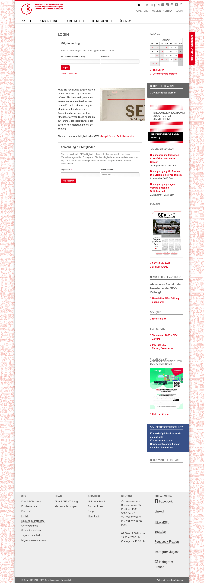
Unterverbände (29, 525)
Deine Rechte (75, 21)
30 (157, 64)
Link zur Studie (160, 414)
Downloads (94, 516)
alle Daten (158, 70)
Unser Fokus (49, 21)
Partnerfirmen (96, 506)
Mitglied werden (191, 48)
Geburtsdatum (107, 170)
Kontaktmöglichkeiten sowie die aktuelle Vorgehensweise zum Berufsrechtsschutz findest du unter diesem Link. (165, 440)
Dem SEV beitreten (31, 501)
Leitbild (25, 516)
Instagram (161, 521)
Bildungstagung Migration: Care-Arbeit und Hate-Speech (165, 158)
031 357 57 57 (133, 517)
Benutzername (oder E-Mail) (73, 57)
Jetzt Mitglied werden (164, 92)
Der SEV (25, 511)
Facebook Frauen (167, 541)
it (152, 5)
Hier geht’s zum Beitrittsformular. (117, 136)
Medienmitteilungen (66, 506)
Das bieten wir (29, 506)
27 (176, 60)
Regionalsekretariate (32, 521)
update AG (171, 580)
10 (162, 52)
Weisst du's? (159, 318)
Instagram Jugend (167, 552)
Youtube (160, 531)
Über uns (126, 21)
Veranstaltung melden (164, 74)
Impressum (54, 580)
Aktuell (27, 21)
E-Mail (125, 525)
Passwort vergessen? (69, 73)
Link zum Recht (96, 501)
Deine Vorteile (102, 21)
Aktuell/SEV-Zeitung (66, 501)
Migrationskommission (33, 540)
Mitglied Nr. (66, 170)
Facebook (166, 501)
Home (138, 11)
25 (166, 60)
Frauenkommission (31, 530)
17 (162, 56)
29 (152, 64)
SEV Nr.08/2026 (161, 263)
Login (179, 11)
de (139, 5)
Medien (156, 11)
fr (146, 5)
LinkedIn (160, 511)
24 (162, 60)
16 (157, 56)
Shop (147, 11)
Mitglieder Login (71, 43)
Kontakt (168, 11)
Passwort (105, 57)
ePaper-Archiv (160, 267)
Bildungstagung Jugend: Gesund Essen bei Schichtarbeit (163, 188)
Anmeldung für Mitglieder (78, 147)
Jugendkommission (31, 535)
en (158, 5)
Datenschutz (66, 580)
